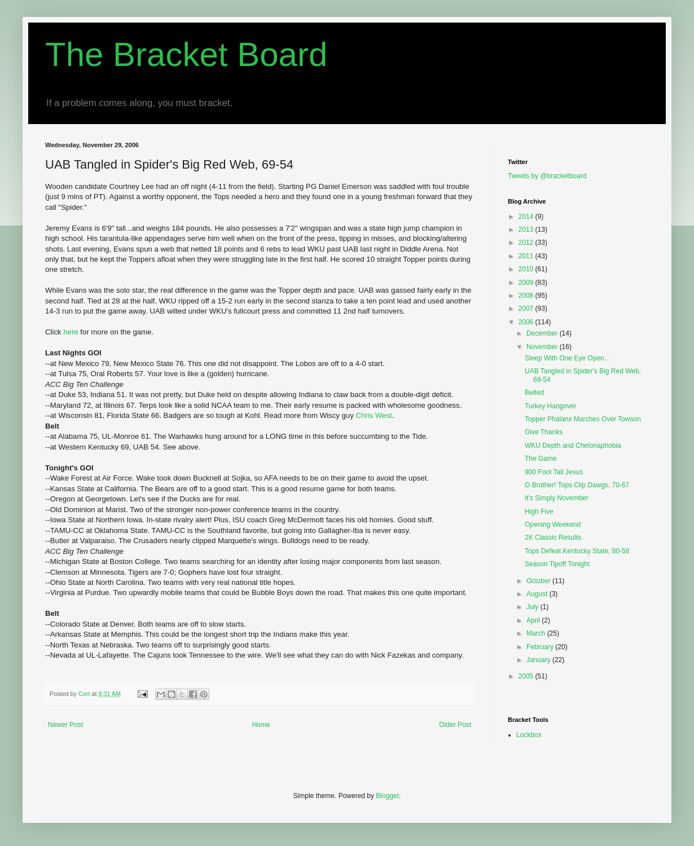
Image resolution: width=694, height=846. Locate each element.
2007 (527, 308)
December (543, 333)
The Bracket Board (186, 54)
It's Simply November (556, 498)
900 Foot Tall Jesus (554, 472)
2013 (527, 229)
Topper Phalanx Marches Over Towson (583, 419)
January (539, 660)
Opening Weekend (553, 524)
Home (261, 725)
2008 (527, 295)
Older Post (455, 725)
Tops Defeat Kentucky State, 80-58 (577, 551)
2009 (527, 283)
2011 (527, 256)
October (539, 581)
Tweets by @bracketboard (547, 176)
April (534, 620)
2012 (527, 242)
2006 (527, 322)
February (540, 647)
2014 (527, 217)
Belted (534, 392)
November (543, 347)
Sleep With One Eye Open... (567, 358)
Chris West (373, 415)
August (538, 594)
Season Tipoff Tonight (557, 564)
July (533, 607)
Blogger (387, 796)
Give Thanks (544, 432)
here (71, 332)
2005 (527, 676)
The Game (541, 458)
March (536, 633)
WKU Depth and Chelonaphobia (573, 446)
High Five (539, 511)
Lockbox (529, 735)
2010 (527, 269)
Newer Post (65, 725)
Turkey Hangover (551, 406)
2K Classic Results (553, 537)
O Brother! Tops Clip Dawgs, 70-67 (577, 485)
